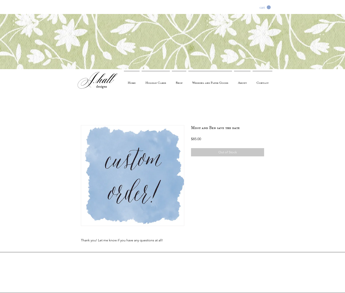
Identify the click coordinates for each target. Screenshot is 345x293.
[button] (265, 7)
